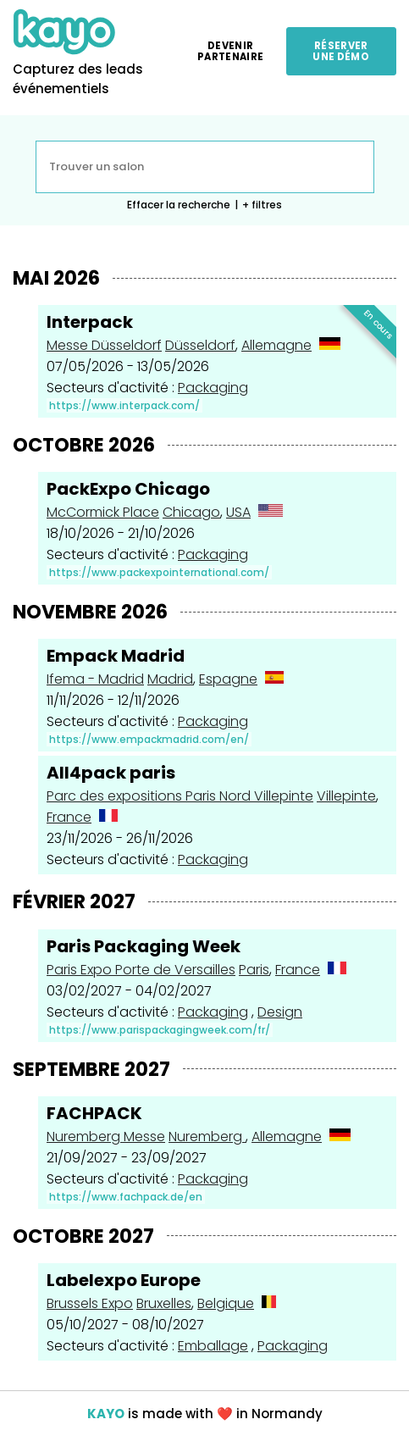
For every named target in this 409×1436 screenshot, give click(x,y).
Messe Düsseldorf (104, 345)
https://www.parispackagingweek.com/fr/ (159, 1030)
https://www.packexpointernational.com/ (159, 572)
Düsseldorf (200, 345)
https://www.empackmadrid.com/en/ (149, 739)
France (69, 817)
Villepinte (346, 796)
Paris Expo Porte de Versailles (141, 969)
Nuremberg (207, 1136)
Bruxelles (163, 1303)
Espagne (228, 679)
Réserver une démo (340, 51)
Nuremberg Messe (106, 1136)
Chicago (191, 512)
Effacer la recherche (178, 204)
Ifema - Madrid (95, 679)
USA (238, 512)
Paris (254, 969)
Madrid (170, 679)
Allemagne (276, 345)
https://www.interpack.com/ (124, 405)
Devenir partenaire (230, 51)
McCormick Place (103, 512)
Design (279, 1012)
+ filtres (262, 204)
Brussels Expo (90, 1303)
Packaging (213, 387)
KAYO (105, 1413)
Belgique (225, 1303)
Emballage (213, 1346)
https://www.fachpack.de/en (125, 1196)
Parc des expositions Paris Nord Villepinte (180, 796)
